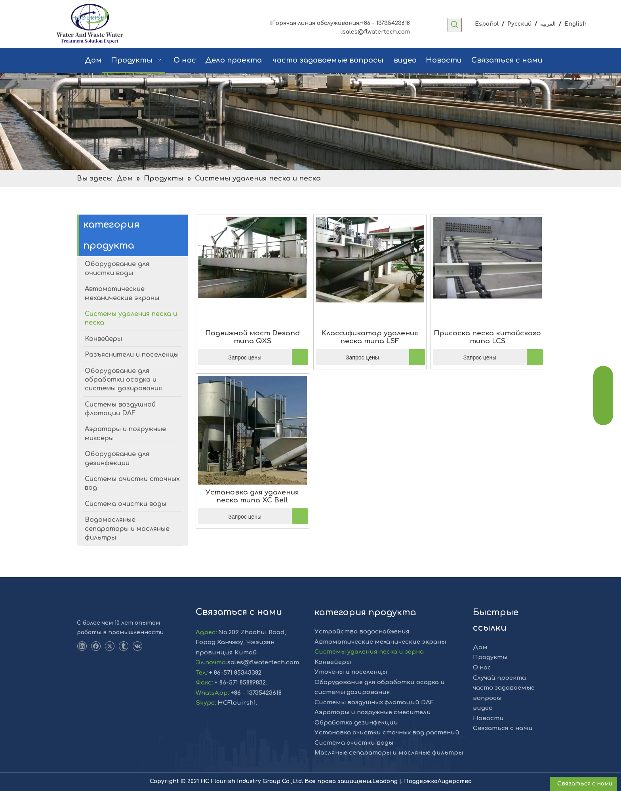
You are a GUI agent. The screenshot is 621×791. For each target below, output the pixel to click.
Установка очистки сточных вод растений (386, 732)
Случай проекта (499, 678)
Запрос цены (229, 357)
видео (483, 708)
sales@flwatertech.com (375, 32)
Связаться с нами (503, 728)
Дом (480, 647)
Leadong (385, 781)
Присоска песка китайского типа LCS (487, 337)
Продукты (490, 657)
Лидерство (455, 781)
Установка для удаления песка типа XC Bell (252, 496)
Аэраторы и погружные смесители (372, 712)
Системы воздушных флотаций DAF (374, 702)
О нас (482, 667)
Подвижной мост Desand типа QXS (252, 337)
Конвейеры (332, 662)
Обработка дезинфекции (356, 722)
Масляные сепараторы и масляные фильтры (388, 752)
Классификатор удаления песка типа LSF (369, 337)
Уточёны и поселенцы (350, 672)
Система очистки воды (353, 743)
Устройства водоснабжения (362, 631)
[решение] (310, 121)
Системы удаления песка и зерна (369, 651)
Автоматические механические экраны (380, 642)
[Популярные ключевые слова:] (455, 25)
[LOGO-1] (91, 605)
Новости (488, 718)
